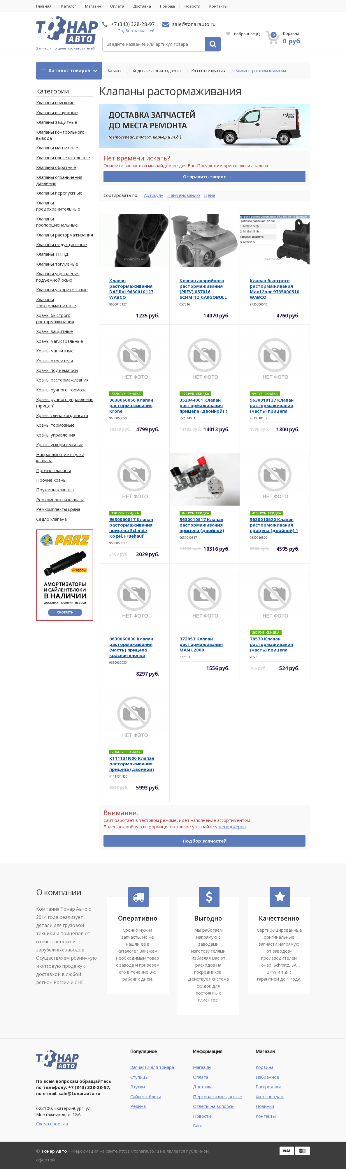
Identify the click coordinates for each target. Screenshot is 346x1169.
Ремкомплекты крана (58, 509)
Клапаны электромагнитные (56, 302)
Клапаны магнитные (57, 148)
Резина (138, 1106)
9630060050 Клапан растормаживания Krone (131, 405)
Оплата (117, 6)
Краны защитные (54, 331)
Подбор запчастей (135, 30)
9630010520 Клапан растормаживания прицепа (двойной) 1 (274, 524)
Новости (192, 6)
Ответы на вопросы (213, 1106)
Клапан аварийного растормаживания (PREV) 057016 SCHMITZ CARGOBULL (203, 289)
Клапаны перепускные (59, 193)
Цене (209, 195)
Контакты (218, 6)
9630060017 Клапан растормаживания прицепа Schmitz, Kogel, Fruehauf (131, 527)
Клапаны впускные (55, 102)
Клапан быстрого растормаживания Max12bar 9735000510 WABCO (274, 289)
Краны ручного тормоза (61, 390)
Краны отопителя (54, 360)
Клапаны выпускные (57, 112)
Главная (43, 6)
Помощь (167, 6)
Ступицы (139, 1077)
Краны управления (55, 435)
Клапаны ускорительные (62, 289)
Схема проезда (52, 1123)
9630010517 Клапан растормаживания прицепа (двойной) (202, 524)
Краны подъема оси (57, 370)
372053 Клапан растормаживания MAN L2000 (201, 644)
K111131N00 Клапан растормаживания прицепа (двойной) (131, 763)
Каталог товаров (66, 70)
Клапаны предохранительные (58, 206)
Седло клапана (51, 519)
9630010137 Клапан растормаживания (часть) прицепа (272, 405)
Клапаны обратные (56, 167)
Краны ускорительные (59, 444)
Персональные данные (217, 1096)
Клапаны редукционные (61, 244)
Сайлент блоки (145, 1096)
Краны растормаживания (62, 380)
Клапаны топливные (57, 264)
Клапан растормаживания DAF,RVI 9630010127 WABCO (131, 289)
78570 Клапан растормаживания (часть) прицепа (271, 644)
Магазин (93, 6)
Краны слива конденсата (62, 415)
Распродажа (268, 1086)
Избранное (243, 33)
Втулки (137, 1086)
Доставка (142, 6)
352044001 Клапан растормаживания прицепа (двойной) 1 (204, 405)
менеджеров (232, 826)
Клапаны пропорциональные (57, 222)
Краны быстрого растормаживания (55, 318)
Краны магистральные (59, 341)
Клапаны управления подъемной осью (58, 276)
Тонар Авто (54, 1151)
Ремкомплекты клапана (60, 499)
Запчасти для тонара (152, 1067)
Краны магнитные (55, 351)
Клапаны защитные (56, 122)
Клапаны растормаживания (261, 70)
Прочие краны (51, 480)
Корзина (264, 1067)
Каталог (68, 6)
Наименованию (183, 195)
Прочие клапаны (53, 470)
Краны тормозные (55, 425)
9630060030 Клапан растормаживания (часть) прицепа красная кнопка (131, 647)
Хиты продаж (270, 1096)
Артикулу (153, 195)
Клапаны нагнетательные (63, 157)
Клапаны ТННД (52, 254)
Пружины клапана (55, 489)
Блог (198, 1126)
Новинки (265, 1106)
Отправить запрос (204, 176)
